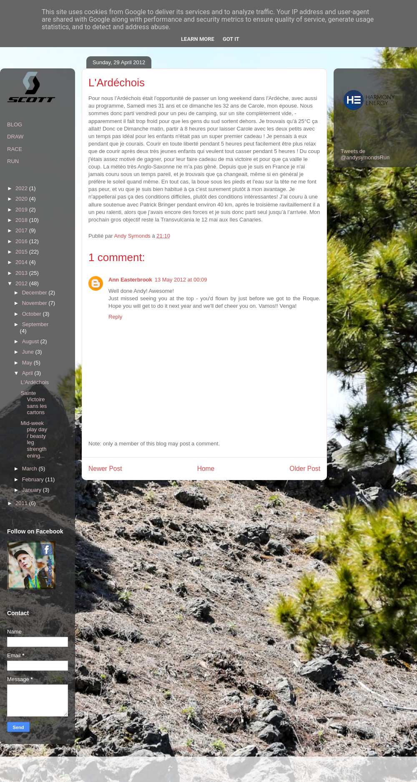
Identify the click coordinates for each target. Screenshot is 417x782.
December (35, 292)
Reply (115, 317)
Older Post (304, 468)
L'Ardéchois (34, 382)
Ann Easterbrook (130, 280)
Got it (231, 39)
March (30, 468)
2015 (22, 252)
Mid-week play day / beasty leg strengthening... (33, 439)
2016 (22, 241)
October (32, 314)
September (35, 324)
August (31, 341)
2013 (22, 273)
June (28, 352)
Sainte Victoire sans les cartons (33, 403)
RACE (14, 149)
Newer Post (105, 468)
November (35, 303)
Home (206, 468)
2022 (22, 188)
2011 (22, 503)
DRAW (15, 136)
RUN (13, 161)
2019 (22, 209)
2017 (22, 230)
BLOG (14, 124)
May (28, 363)
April (28, 373)
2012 (22, 283)
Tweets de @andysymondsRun (365, 154)
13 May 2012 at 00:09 (181, 280)
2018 (22, 220)
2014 (22, 262)
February (33, 479)
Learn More (197, 39)
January (32, 490)
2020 (22, 199)
